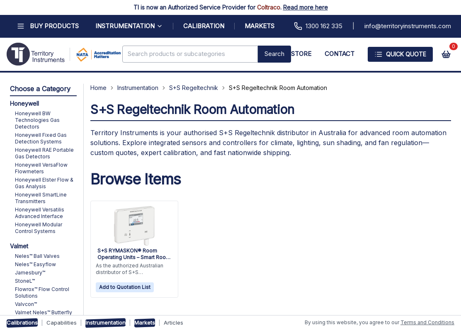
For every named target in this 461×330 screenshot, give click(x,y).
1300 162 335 (318, 26)
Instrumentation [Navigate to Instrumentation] (137, 87)
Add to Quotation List (124, 287)
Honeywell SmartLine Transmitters (41, 198)
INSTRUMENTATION (129, 26)
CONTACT (339, 54)
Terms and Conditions (427, 322)
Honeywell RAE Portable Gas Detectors (44, 153)
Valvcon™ (26, 304)
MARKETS (259, 26)
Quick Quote (400, 54)
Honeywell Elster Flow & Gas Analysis (44, 183)
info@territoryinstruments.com (407, 26)
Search (274, 54)
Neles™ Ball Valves (37, 256)
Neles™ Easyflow (35, 264)
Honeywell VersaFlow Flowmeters (41, 168)
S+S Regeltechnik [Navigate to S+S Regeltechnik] (193, 87)
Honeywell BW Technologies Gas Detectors (37, 120)
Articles (173, 322)
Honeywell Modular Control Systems (38, 227)
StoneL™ (25, 281)
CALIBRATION (203, 26)
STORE (301, 54)
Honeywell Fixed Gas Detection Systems (41, 138)
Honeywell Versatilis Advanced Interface (39, 212)
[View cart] (446, 54)
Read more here (305, 7)
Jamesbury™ (30, 272)
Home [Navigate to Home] (98, 87)
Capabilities (61, 322)
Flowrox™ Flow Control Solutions (42, 292)
